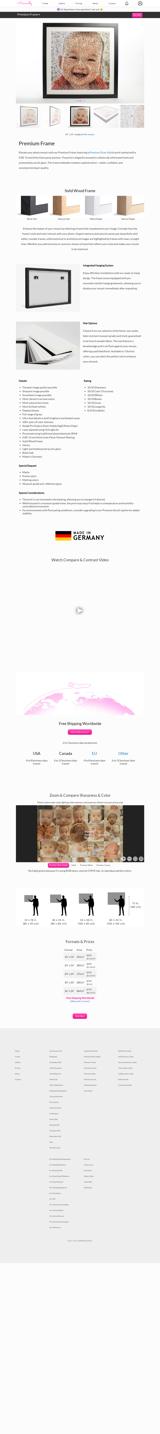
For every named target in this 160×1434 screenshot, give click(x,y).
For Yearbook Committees (59, 1205)
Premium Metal (86, 865)
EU (94, 753)
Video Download (90, 1085)
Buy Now (137, 15)
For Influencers (55, 1227)
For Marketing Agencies (58, 1188)
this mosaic (89, 134)
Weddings (53, 1057)
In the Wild (88, 1182)
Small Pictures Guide (125, 1057)
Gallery (62, 3)
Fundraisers (53, 1114)
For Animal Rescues (56, 1216)
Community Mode (125, 1085)
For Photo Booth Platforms (59, 1176)
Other (123, 753)
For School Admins (56, 1210)
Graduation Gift (55, 1062)
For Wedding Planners (57, 1165)
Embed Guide (123, 1079)
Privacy (70, 1241)
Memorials (53, 1079)
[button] (141, 61)
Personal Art (54, 1102)
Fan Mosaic (88, 1091)
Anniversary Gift (55, 1051)
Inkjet (73, 865)
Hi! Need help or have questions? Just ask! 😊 (81, 9)
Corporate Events (56, 1096)
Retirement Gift (55, 1136)
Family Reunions (55, 1068)
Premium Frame (28, 14)
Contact (112, 3)
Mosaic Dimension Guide (127, 1062)
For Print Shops (55, 1193)
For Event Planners (56, 1182)
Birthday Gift (54, 1125)
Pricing (79, 3)
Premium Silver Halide (101, 152)
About (95, 3)
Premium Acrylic (90, 1079)
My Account (88, 1165)
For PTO (52, 1199)
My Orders (88, 1170)
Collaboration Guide (125, 1074)
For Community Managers (59, 1222)
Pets (51, 1142)
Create (45, 3)
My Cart (87, 1159)
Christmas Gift (54, 1131)
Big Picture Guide (124, 1051)
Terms (75, 1241)
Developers (88, 1188)
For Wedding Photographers (60, 1159)
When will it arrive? (80, 732)
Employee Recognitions (58, 1091)
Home (17, 1051)
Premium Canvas (103, 865)
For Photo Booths (56, 1170)
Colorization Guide (125, 1068)
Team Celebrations (56, 1085)
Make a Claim (89, 1176)
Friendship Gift (55, 1074)
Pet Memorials (54, 1148)
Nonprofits (53, 1119)
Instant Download (90, 1051)
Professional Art (55, 1108)
